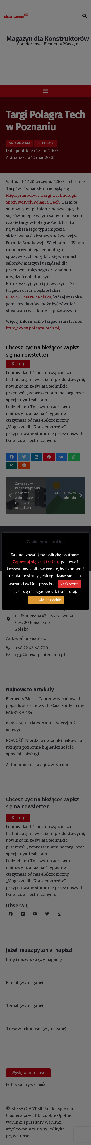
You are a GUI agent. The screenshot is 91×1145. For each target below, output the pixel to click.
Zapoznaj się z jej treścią (36, 562)
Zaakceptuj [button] (69, 584)
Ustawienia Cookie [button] (46, 600)
